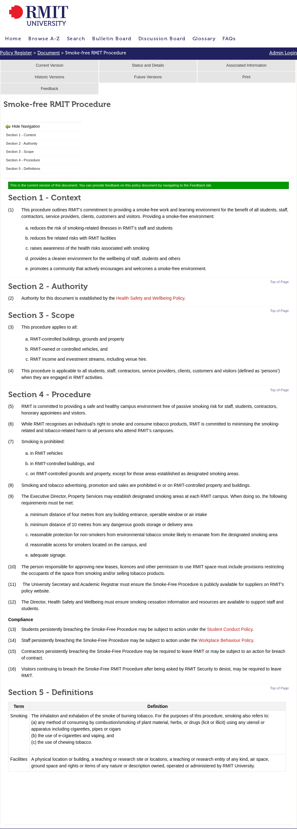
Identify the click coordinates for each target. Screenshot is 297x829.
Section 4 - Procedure (23, 160)
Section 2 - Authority (21, 143)
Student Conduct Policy (230, 629)
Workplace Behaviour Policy (226, 640)
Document (48, 53)
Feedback (49, 88)
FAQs (229, 39)
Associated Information (246, 65)
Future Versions (148, 77)
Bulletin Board (112, 39)
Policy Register (16, 53)
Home (13, 39)
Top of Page (279, 282)
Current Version (50, 65)
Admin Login (283, 53)
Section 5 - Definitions (23, 168)
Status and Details (148, 65)
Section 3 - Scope (20, 151)
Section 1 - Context (21, 135)
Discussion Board (162, 39)
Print (246, 77)
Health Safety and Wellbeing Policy (150, 298)
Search (76, 39)
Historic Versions (49, 77)
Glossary (204, 39)
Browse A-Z (44, 39)
